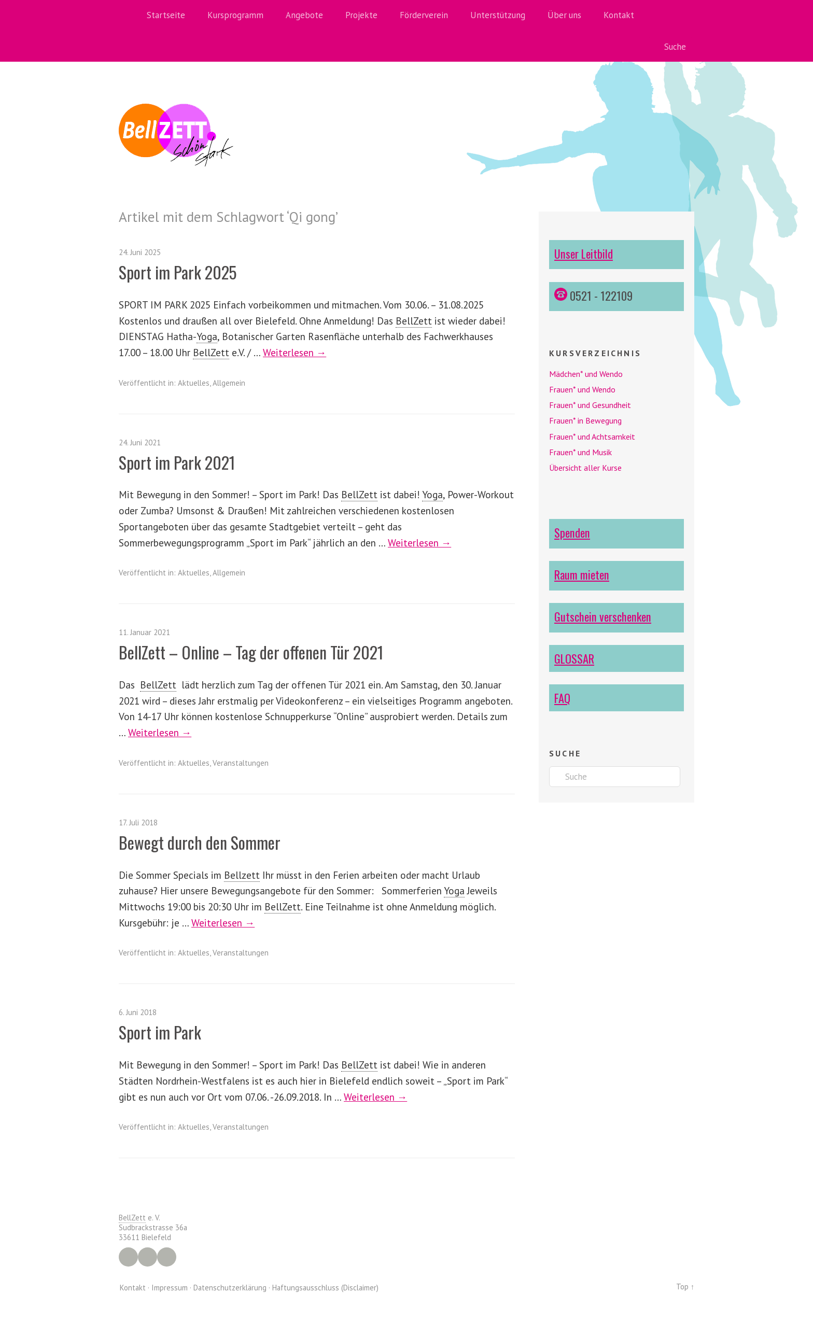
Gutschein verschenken (602, 616)
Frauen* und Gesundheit (590, 405)
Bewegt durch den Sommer (200, 842)
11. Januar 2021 (144, 632)
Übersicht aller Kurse (585, 467)
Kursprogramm (235, 15)
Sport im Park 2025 (178, 272)
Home (129, 15)
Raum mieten (581, 574)
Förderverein (424, 15)
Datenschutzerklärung (230, 1287)
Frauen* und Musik (580, 452)
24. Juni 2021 (140, 442)
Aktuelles (193, 383)
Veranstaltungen (241, 763)
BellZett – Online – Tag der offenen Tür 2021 (253, 652)
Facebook (128, 1257)
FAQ (562, 697)
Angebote (304, 15)
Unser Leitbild (583, 253)
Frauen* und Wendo (582, 389)
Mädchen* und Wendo (586, 374)
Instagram (147, 1257)
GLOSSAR (574, 658)
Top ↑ (685, 1286)
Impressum (169, 1287)
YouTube (166, 1257)
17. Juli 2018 (138, 822)
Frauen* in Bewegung (585, 420)
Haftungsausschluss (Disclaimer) (325, 1287)
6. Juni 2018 (138, 1012)
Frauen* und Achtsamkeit (592, 436)
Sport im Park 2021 (177, 462)
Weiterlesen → (294, 352)
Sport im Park (160, 1032)
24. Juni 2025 (140, 252)
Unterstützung (497, 15)
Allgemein (229, 383)
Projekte (361, 15)
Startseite (166, 15)
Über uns (564, 15)
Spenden (572, 532)
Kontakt (619, 15)
